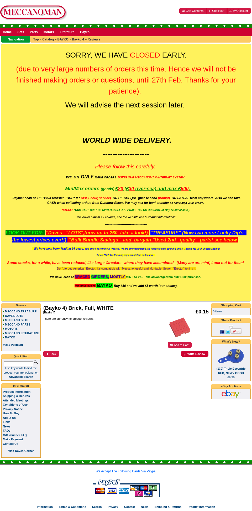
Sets (20, 32)
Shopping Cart (231, 305)
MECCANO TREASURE (20, 311)
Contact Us (10, 443)
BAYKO (62, 39)
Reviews (93, 39)
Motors (49, 32)
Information (21, 385)
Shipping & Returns (16, 396)
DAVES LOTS (14, 315)
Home (7, 32)
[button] (193, 11)
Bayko (85, 32)
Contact (129, 506)
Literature (67, 32)
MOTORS (11, 328)
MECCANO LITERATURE (22, 333)
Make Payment (13, 439)
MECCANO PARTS (17, 324)
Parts (34, 32)
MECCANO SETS (16, 320)
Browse (21, 305)
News (6, 426)
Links (6, 422)
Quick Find (21, 356)
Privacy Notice (13, 409)
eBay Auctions (231, 386)
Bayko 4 (78, 39)
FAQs (6, 430)
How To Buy (11, 413)
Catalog (48, 39)
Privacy (113, 506)
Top (36, 39)
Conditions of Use (15, 404)
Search (97, 506)
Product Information (16, 391)
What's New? (231, 341)
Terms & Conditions (72, 506)
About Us (9, 417)
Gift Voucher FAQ (15, 435)
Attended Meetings (16, 400)
